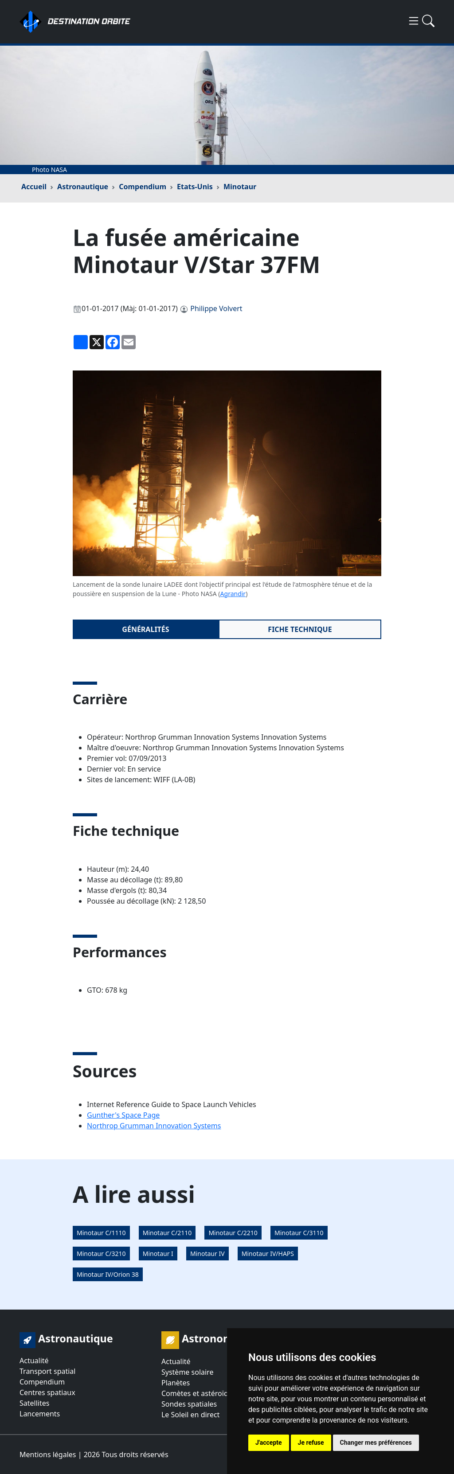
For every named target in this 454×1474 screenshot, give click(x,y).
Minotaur (239, 186)
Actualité (34, 1360)
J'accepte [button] (268, 1442)
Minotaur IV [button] (207, 1253)
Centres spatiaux (47, 1392)
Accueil (34, 186)
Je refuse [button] (311, 1442)
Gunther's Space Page (123, 1115)
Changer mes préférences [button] (376, 1442)
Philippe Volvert (216, 308)
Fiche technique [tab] (300, 629)
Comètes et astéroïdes (198, 1393)
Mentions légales (48, 1454)
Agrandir (233, 593)
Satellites (34, 1403)
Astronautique (82, 186)
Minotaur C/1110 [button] (101, 1232)
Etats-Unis (195, 186)
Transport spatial (47, 1371)
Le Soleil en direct (190, 1414)
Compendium (142, 186)
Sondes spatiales (189, 1404)
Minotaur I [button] (158, 1253)
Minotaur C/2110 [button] (167, 1232)
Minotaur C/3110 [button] (299, 1232)
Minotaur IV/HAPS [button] (268, 1253)
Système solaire (187, 1372)
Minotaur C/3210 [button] (101, 1253)
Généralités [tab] (145, 629)
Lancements (40, 1414)
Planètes (175, 1383)
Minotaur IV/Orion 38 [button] (108, 1274)
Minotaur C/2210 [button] (233, 1232)
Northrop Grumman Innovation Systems (154, 1126)
